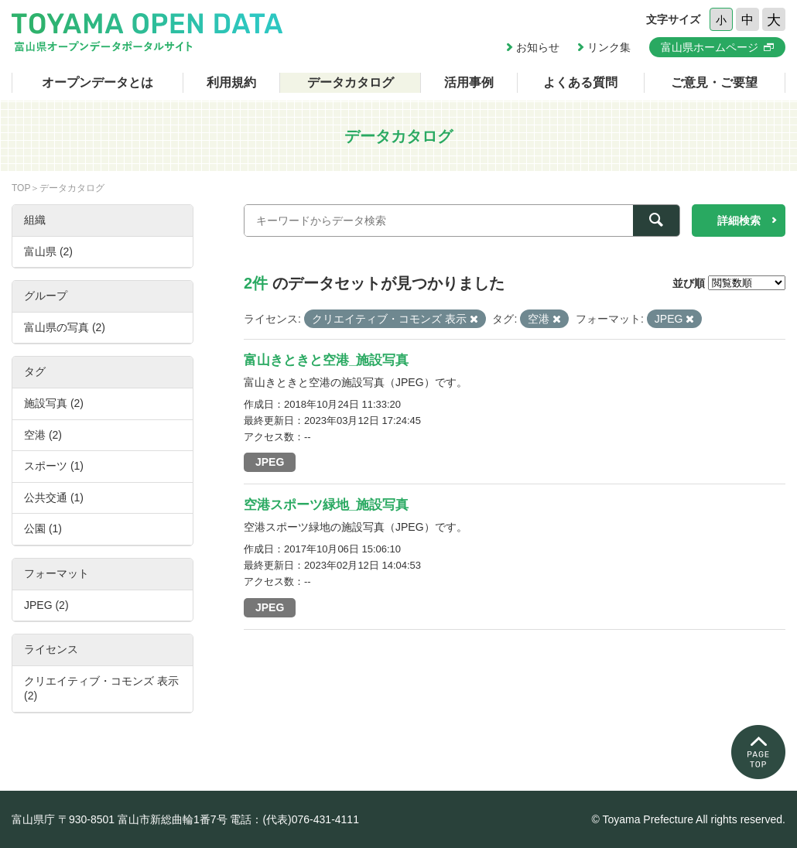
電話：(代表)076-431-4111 (294, 819)
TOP (21, 188)
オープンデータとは (97, 82)
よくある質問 (580, 82)
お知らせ (537, 47)
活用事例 (469, 82)
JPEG (269, 462)
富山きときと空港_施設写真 (326, 360)
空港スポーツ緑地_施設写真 (326, 505)
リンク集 (609, 47)
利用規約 (231, 82)
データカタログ (350, 82)
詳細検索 (739, 220)
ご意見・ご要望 (714, 82)
